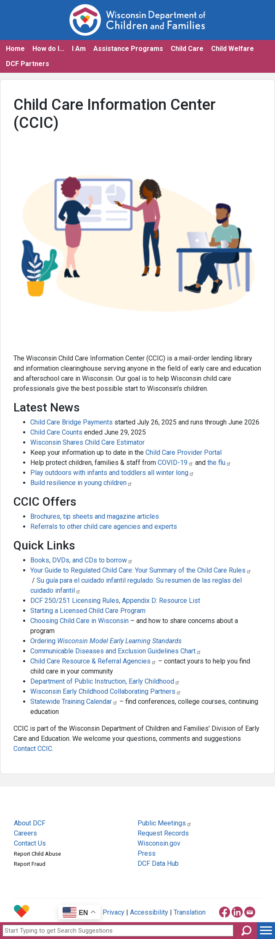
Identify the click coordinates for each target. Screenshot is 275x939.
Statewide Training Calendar (74, 702)
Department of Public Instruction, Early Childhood (105, 681)
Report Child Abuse (37, 854)
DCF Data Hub (158, 863)
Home (15, 49)
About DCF (29, 823)
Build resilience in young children (81, 483)
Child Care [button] (187, 49)
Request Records (163, 833)
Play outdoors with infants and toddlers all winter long (112, 473)
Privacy (113, 912)
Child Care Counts (56, 432)
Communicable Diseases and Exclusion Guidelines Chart (115, 651)
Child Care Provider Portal (183, 452)
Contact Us (30, 843)
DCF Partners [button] (27, 64)
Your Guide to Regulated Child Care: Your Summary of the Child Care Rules (140, 570)
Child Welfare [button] (232, 49)
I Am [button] (79, 49)
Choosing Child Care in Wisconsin (80, 621)
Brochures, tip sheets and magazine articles (94, 516)
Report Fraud (29, 864)
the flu (219, 463)
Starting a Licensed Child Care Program (87, 611)
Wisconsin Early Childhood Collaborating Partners (105, 691)
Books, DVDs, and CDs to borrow (81, 560)
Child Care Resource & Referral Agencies (93, 661)
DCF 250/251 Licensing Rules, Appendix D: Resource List (115, 601)
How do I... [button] (48, 49)
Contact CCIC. (33, 749)
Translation (190, 912)
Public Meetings (165, 823)
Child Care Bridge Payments (71, 422)
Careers (25, 833)
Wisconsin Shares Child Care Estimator (87, 442)
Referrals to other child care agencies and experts (103, 527)
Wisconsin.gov (159, 843)
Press (147, 853)
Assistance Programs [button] (128, 49)
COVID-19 (175, 463)
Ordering (106, 641)
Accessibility (149, 912)
